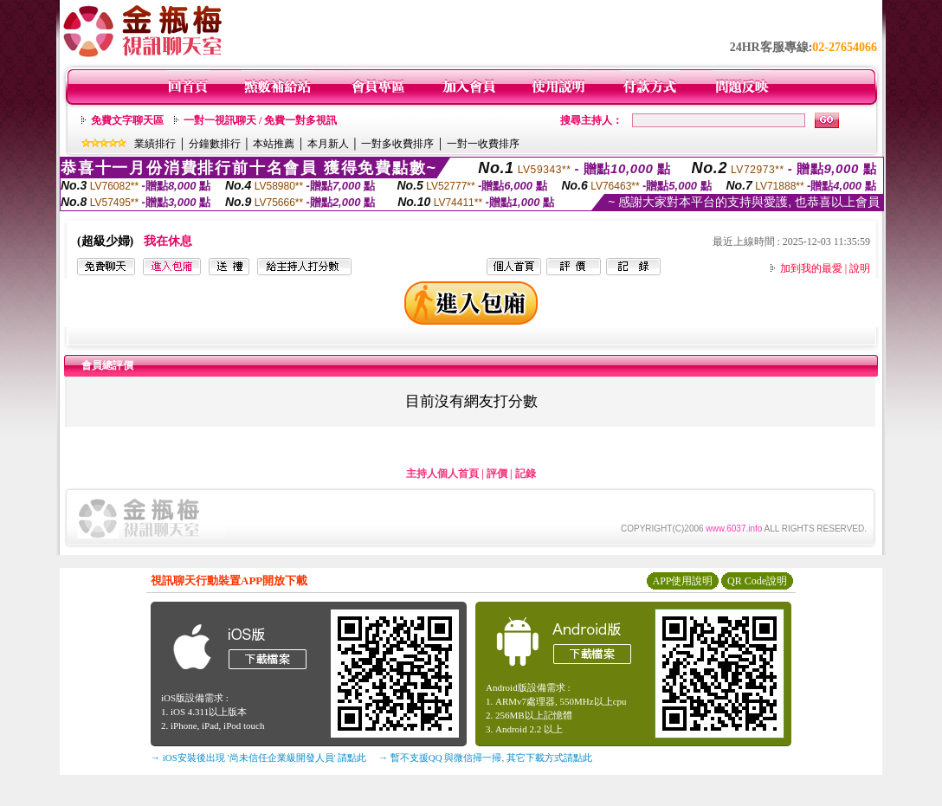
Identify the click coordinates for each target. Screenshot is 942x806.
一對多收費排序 (397, 144)
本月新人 (328, 144)
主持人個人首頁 (442, 473)
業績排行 (155, 144)
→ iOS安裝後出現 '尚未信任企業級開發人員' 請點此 (258, 757)
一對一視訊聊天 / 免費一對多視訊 (260, 120)
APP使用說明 (682, 581)
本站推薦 (273, 144)
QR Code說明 (757, 581)
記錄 (525, 473)
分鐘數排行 (215, 144)
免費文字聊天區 (127, 120)
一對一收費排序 (483, 144)
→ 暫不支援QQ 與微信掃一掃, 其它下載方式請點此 (485, 757)
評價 (497, 473)
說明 (859, 268)
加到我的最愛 (811, 268)
